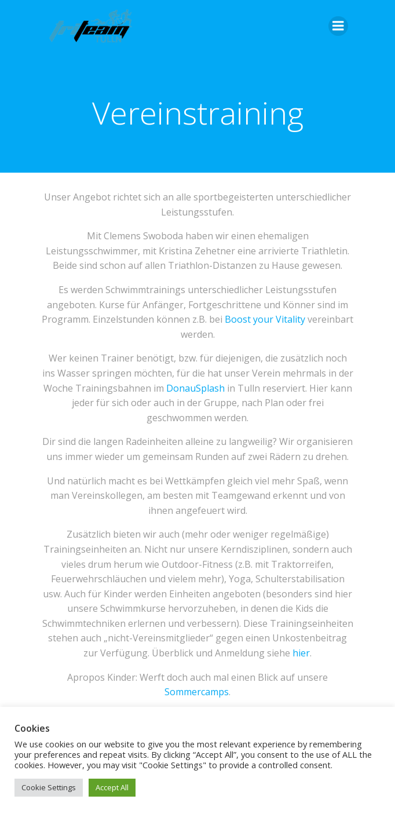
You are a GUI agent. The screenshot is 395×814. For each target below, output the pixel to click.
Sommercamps (196, 691)
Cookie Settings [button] (48, 787)
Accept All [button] (112, 787)
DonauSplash (195, 388)
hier (301, 653)
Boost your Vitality (265, 319)
